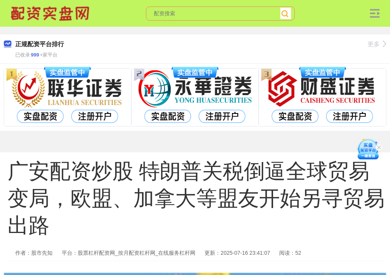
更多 (377, 44)
